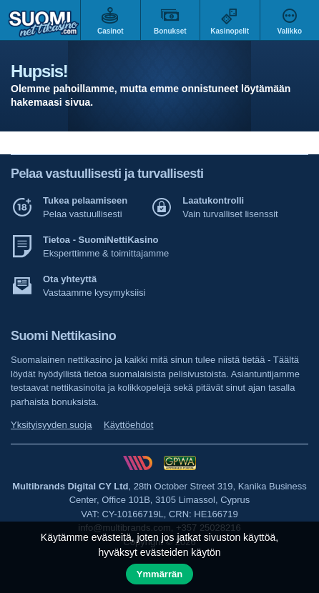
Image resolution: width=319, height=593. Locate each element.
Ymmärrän (159, 574)
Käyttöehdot (128, 424)
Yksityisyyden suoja (51, 424)
